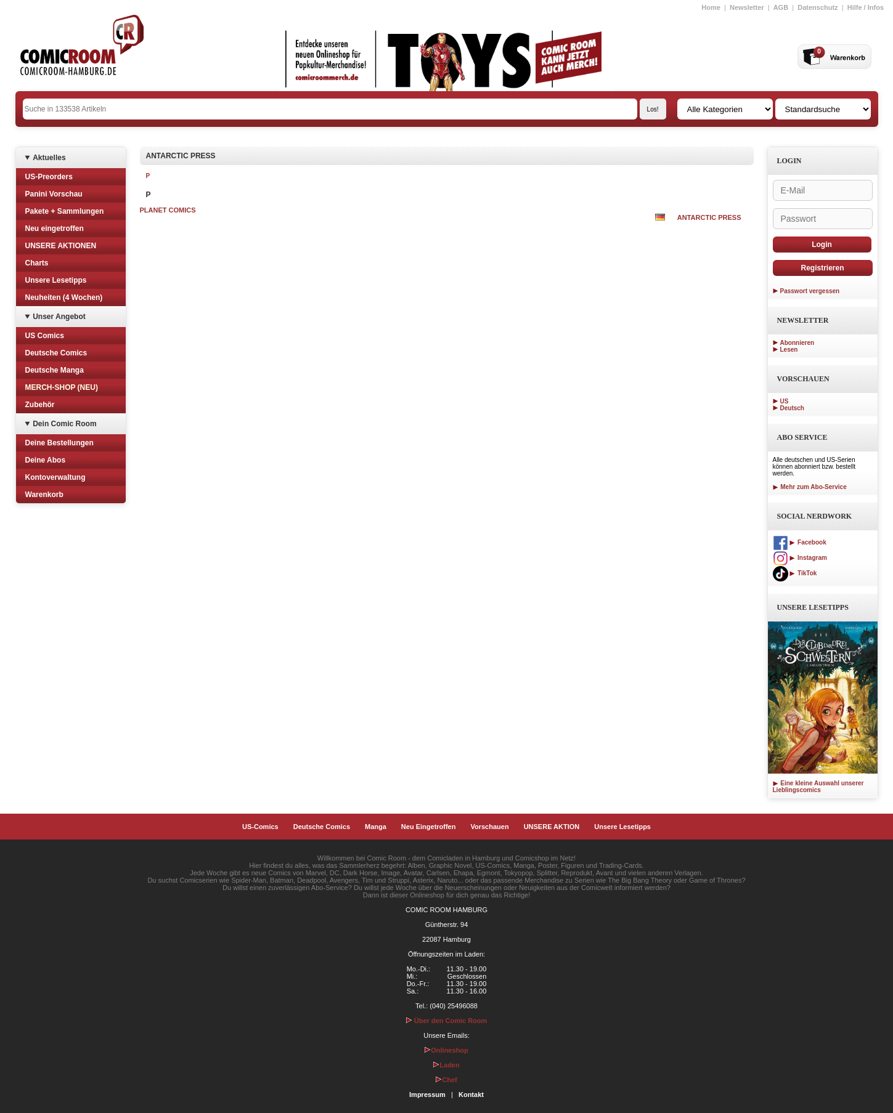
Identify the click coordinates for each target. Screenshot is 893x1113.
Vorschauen (489, 826)
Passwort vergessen (810, 291)
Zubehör (40, 404)
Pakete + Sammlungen (64, 211)
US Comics (44, 335)
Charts (37, 263)
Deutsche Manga (54, 370)
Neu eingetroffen (54, 228)
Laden (446, 1065)
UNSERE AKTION (552, 826)
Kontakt (471, 1094)
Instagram (800, 557)
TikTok (795, 573)
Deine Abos (45, 460)
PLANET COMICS (168, 210)
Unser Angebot (59, 316)
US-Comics (260, 826)
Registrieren (822, 268)
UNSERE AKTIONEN (61, 245)
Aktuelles (49, 157)
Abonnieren (797, 342)
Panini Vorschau (54, 194)
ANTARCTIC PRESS (709, 217)
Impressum (427, 1094)
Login (822, 244)
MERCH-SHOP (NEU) (61, 387)
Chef (446, 1079)
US (784, 401)
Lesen (789, 349)
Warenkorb (44, 494)
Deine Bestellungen (59, 443)
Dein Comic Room (64, 423)
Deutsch (792, 408)
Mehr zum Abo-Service (810, 487)
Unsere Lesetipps (56, 280)
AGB (780, 7)
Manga (375, 826)
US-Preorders (49, 176)
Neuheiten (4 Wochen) (64, 297)
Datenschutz (817, 7)
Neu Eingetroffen (428, 826)
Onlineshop (446, 1050)
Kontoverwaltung (55, 477)
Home (710, 7)
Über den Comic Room (446, 1020)
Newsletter (747, 7)
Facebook (799, 542)
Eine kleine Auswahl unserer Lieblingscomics (818, 786)
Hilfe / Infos (865, 7)
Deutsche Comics (56, 353)
